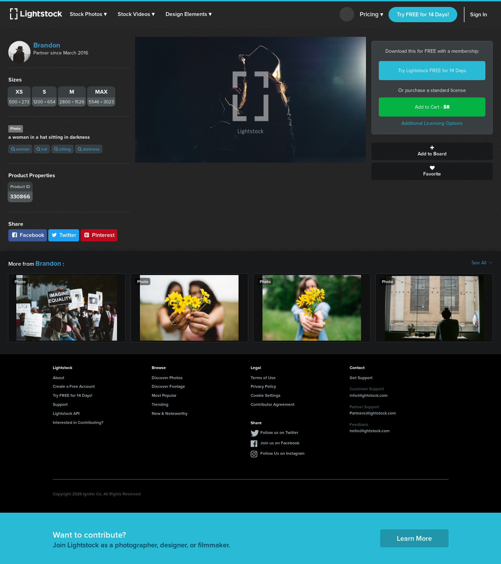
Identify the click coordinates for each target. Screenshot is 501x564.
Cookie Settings (266, 394)
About (58, 376)
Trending (160, 403)
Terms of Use (263, 376)
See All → (482, 262)
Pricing (371, 14)
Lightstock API (66, 412)
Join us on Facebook (279, 441)
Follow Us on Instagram (282, 452)
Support (60, 403)
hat (41, 149)
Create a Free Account (74, 385)
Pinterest (99, 235)
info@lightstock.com (368, 394)
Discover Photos (167, 376)
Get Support (361, 376)
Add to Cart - (432, 107)
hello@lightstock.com (370, 429)
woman (20, 149)
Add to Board (432, 151)
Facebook (27, 235)
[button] (90, 14)
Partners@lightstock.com (373, 412)
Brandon (46, 45)
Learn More (414, 537)
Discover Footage (168, 385)
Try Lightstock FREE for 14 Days (432, 70)
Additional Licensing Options (432, 123)
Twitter (64, 235)
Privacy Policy (263, 385)
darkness (89, 149)
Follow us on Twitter (279, 431)
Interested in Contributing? (78, 421)
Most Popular (164, 394)
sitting (62, 149)
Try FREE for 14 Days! (423, 14)
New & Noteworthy (169, 412)
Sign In (478, 14)
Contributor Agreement (272, 403)
